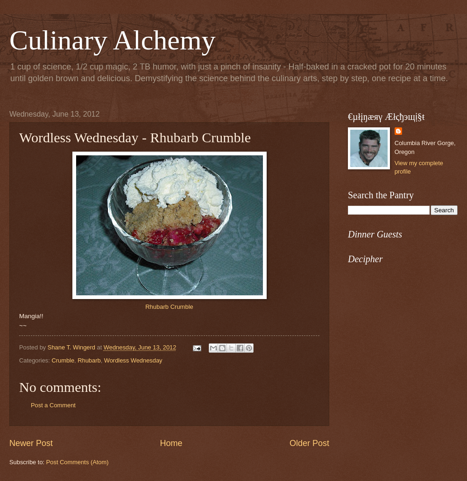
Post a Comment (53, 405)
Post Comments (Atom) (77, 462)
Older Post (309, 443)
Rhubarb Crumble (169, 306)
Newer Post (31, 443)
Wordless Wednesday (133, 360)
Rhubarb (89, 360)
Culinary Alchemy (112, 40)
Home (171, 443)
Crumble (62, 360)
